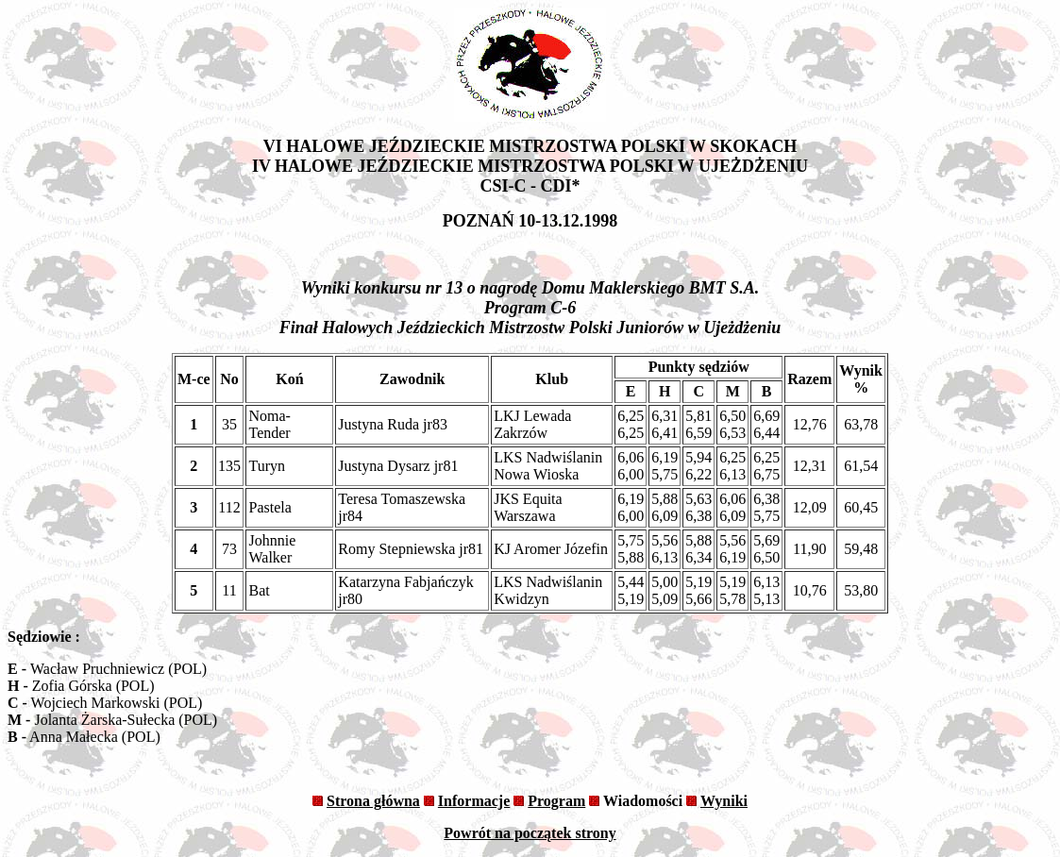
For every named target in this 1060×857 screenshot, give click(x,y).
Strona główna (373, 801)
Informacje (474, 801)
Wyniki (724, 801)
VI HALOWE (314, 146)
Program (556, 801)
